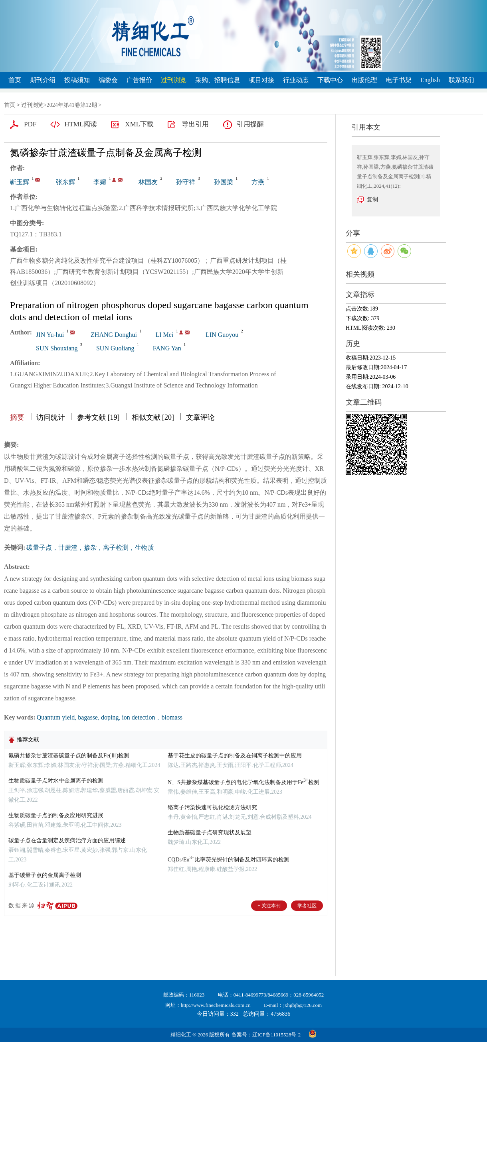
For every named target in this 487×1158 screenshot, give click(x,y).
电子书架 (399, 80)
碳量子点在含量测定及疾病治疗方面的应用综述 (67, 840)
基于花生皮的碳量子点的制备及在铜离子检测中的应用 (235, 756)
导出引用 (195, 124)
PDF (30, 124)
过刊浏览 (173, 80)
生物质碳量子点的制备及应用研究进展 (55, 815)
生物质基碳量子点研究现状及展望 (209, 833)
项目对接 (261, 80)
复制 (372, 200)
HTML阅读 (80, 124)
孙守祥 (185, 182)
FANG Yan (167, 348)
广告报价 (139, 80)
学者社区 (307, 905)
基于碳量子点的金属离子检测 (44, 875)
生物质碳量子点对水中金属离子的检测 (55, 781)
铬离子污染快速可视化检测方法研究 (212, 807)
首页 (14, 80)
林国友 (148, 182)
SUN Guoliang (115, 348)
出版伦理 (364, 80)
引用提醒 (250, 124)
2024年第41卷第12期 (72, 105)
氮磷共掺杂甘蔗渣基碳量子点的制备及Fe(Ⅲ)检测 (68, 756)
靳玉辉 (19, 182)
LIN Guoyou (222, 334)
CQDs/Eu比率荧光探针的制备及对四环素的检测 (228, 860)
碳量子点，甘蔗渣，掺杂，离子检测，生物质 (90, 547)
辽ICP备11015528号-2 (276, 1035)
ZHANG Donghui (114, 334)
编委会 (108, 80)
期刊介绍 (42, 80)
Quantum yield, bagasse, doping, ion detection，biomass (109, 717)
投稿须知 (77, 80)
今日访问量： (218, 1014)
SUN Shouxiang (56, 348)
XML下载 (139, 124)
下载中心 (330, 80)
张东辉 (65, 182)
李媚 (99, 182)
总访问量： (266, 1014)
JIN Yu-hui (50, 334)
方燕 (257, 182)
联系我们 (461, 80)
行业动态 (296, 80)
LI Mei (164, 334)
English (430, 80)
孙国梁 (223, 182)
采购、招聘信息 (217, 80)
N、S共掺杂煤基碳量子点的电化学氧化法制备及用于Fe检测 (243, 782)
